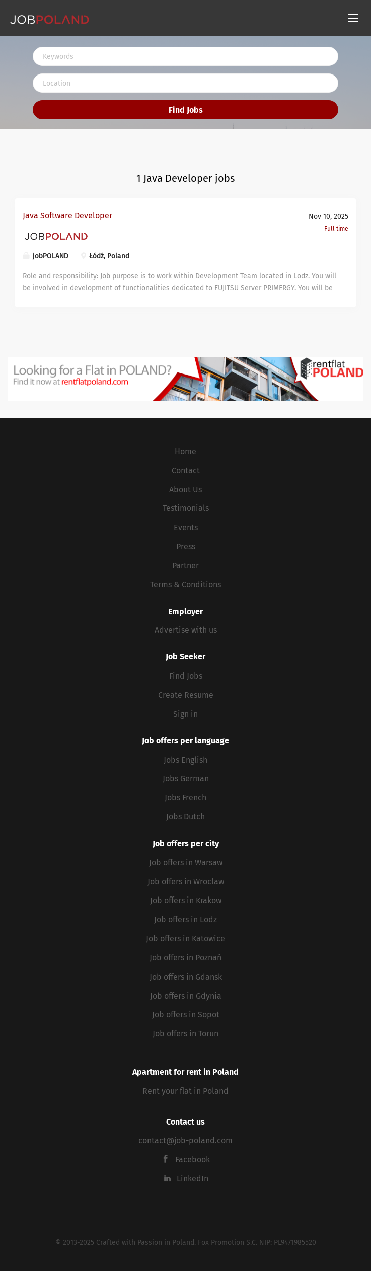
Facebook (192, 1159)
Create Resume (185, 695)
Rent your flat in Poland (185, 1091)
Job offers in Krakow (185, 900)
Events (186, 527)
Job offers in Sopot (185, 1014)
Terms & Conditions (185, 584)
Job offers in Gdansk (186, 977)
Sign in (185, 714)
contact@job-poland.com (185, 1140)
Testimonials (186, 508)
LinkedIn (192, 1178)
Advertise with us (186, 630)
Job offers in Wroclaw (185, 881)
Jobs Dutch (185, 816)
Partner (185, 565)
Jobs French (185, 797)
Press (185, 546)
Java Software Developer (67, 215)
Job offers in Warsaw (185, 862)
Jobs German (186, 778)
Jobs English (185, 760)
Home (185, 451)
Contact (186, 470)
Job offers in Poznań (185, 957)
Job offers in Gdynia (185, 996)
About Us (185, 489)
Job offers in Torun (185, 1033)
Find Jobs (186, 110)
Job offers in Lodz (185, 919)
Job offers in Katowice (185, 938)
